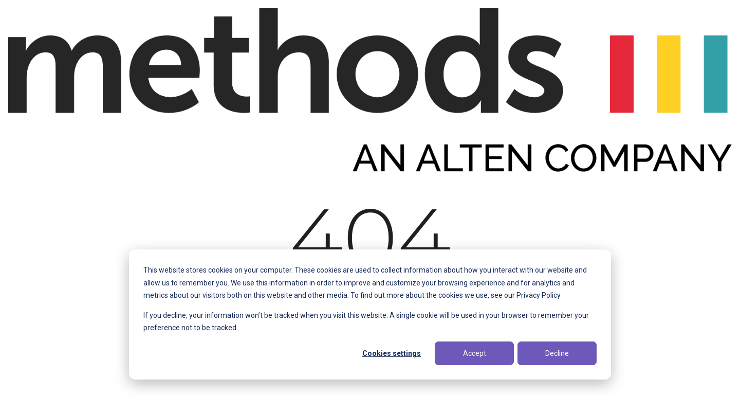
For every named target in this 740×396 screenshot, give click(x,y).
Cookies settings (391, 353)
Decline (557, 353)
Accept (474, 353)
